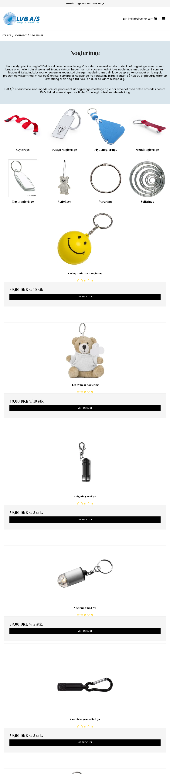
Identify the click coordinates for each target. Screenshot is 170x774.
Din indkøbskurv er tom (140, 19)
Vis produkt (85, 296)
